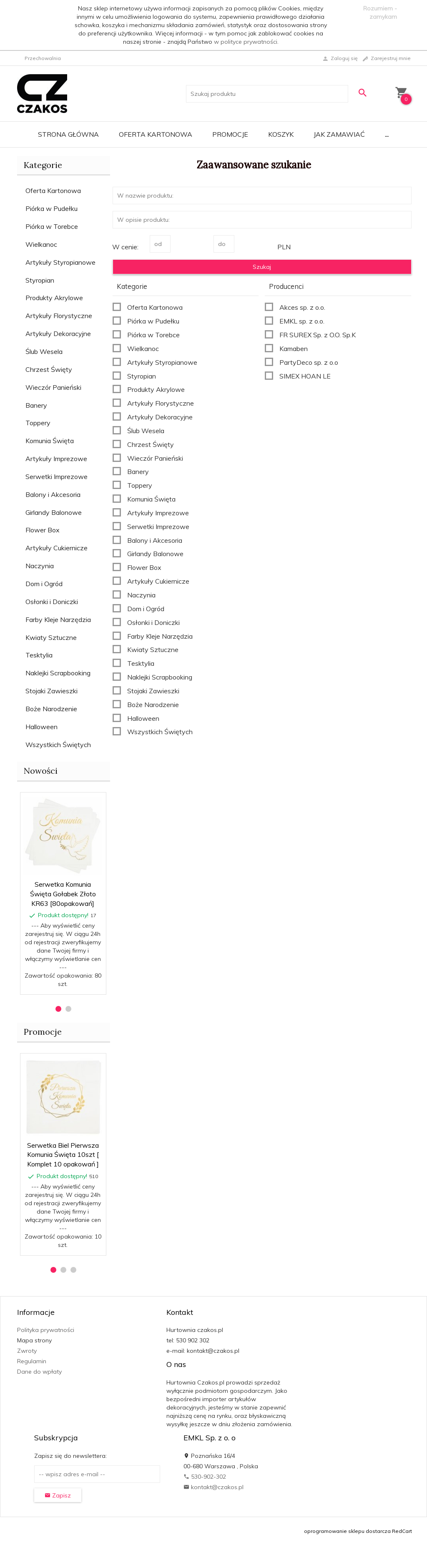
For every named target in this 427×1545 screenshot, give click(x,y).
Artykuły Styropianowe (60, 262)
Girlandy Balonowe (53, 512)
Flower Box (42, 530)
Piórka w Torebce (51, 226)
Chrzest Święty (48, 369)
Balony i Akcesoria (52, 494)
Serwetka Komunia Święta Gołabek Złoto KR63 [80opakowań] (63, 894)
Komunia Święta (49, 440)
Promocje (230, 134)
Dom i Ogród (44, 583)
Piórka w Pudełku (51, 208)
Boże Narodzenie (51, 709)
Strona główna (68, 134)
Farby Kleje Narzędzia (58, 619)
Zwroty (27, 1350)
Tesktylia (39, 655)
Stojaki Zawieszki (51, 691)
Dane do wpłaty (39, 1371)
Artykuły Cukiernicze (56, 548)
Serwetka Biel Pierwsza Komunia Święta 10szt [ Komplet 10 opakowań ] (63, 1155)
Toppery (37, 423)
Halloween (41, 726)
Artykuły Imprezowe (56, 458)
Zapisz (58, 1495)
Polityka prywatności (45, 1330)
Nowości (41, 770)
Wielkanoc (41, 244)
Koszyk (281, 134)
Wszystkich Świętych (58, 744)
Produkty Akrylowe (54, 297)
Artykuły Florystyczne (58, 315)
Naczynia (39, 566)
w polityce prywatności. (246, 41)
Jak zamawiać (339, 134)
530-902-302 (204, 1476)
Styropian (39, 280)
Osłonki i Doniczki (51, 601)
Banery (36, 405)
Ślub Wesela (44, 351)
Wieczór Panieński (53, 387)
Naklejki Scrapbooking (57, 673)
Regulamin (31, 1361)
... (387, 134)
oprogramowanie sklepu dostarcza (347, 1531)
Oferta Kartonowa (155, 134)
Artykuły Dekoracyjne (58, 333)
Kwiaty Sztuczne (51, 637)
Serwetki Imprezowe (56, 476)
